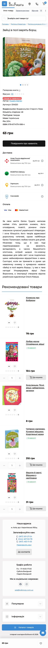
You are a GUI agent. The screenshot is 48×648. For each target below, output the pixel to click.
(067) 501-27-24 (25, 536)
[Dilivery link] (42, 161)
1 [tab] (20, 85)
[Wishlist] (15, 323)
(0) (12, 94)
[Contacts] (37, 3)
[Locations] (29, 3)
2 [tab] (23, 85)
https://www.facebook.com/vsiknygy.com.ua (20, 584)
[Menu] (4, 3)
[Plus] (20, 378)
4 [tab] (27, 85)
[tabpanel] (24, 57)
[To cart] (36, 377)
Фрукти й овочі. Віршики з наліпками (34, 475)
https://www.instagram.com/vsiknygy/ (27, 584)
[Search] (5, 18)
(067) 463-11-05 (25, 541)
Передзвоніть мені (24, 545)
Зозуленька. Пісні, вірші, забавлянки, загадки (35, 388)
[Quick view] (9, 323)
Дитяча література (18, 24)
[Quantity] (12, 378)
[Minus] (4, 378)
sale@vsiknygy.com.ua (24, 590)
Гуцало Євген (15, 101)
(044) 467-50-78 (25, 539)
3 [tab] (25, 85)
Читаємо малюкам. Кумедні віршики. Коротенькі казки (35, 432)
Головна (5, 24)
